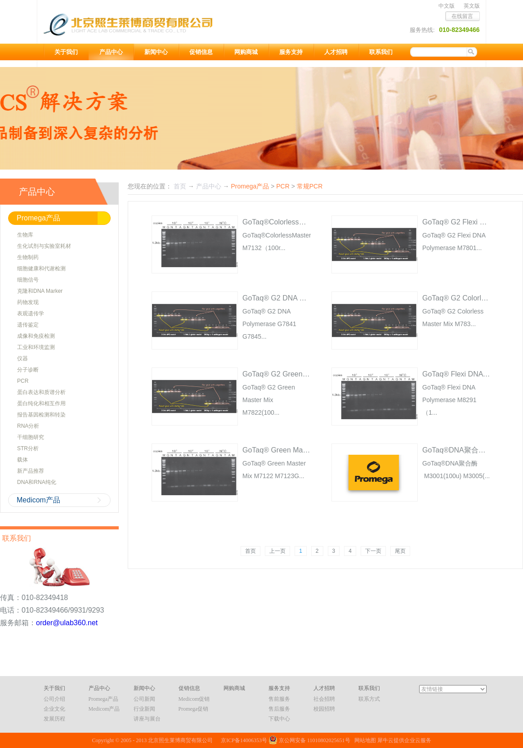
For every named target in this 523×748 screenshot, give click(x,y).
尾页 (400, 551)
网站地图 (364, 740)
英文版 (472, 6)
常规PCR (310, 186)
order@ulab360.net (67, 623)
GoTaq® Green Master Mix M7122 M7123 (309, 450)
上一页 (277, 551)
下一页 (373, 551)
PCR (283, 186)
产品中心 (208, 186)
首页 (250, 551)
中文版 (446, 6)
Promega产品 (250, 186)
